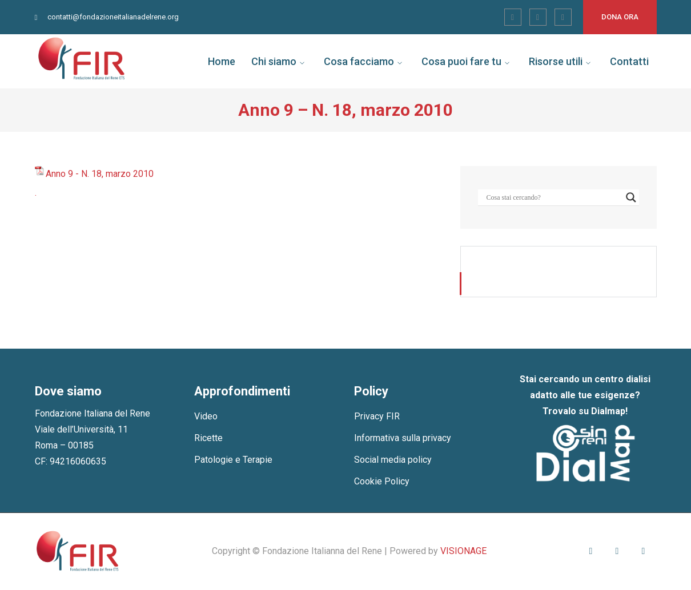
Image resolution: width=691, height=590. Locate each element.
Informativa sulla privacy (402, 438)
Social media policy (393, 459)
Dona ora (619, 17)
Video (206, 416)
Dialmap (608, 411)
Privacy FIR (377, 416)
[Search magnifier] (631, 197)
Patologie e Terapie (233, 459)
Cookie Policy (381, 481)
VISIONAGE (463, 550)
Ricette (208, 438)
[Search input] (553, 197)
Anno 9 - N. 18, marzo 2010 (100, 173)
